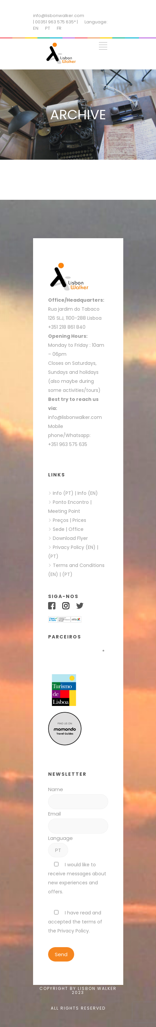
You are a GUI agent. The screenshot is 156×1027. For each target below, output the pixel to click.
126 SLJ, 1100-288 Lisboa (75, 318)
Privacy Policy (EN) (74, 547)
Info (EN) (87, 493)
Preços (60, 520)
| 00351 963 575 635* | (55, 22)
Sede (58, 529)
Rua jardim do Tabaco (74, 309)
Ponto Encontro (71, 502)
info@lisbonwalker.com (58, 15)
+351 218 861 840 (67, 327)
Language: (96, 22)
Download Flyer (70, 538)
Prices (79, 520)
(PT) (53, 556)
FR (59, 28)
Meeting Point (64, 511)
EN (35, 28)
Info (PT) (63, 493)
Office (76, 529)
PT (47, 28)
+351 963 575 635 (69, 444)
